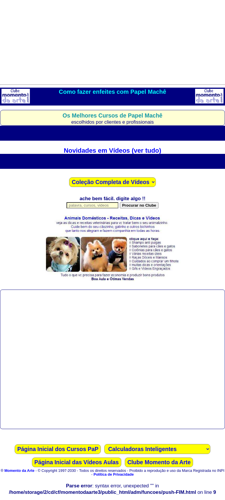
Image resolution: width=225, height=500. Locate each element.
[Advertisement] (112, 41)
